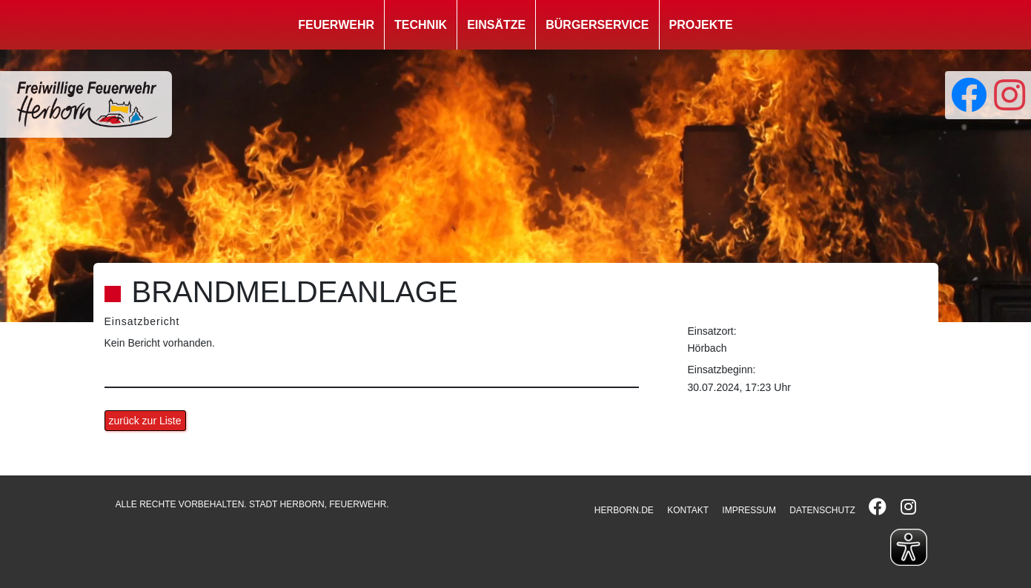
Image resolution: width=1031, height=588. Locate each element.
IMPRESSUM (749, 510)
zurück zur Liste (145, 421)
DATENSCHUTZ (822, 510)
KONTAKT (688, 510)
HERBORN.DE (624, 510)
